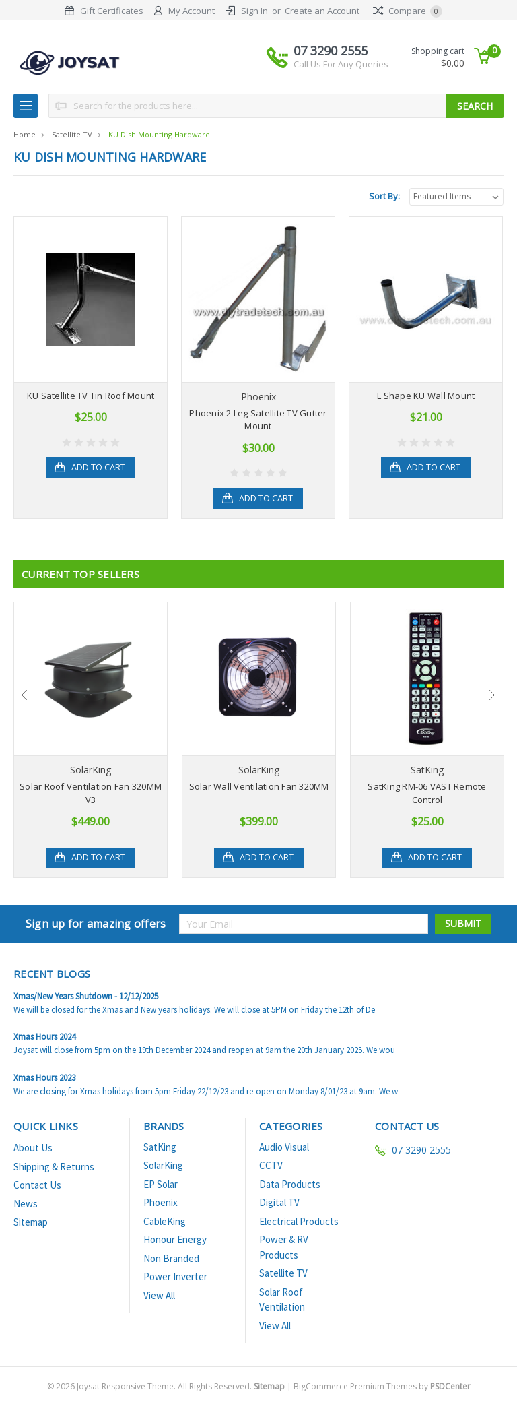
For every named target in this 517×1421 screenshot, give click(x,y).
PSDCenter (450, 1386)
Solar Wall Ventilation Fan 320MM (259, 786)
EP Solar (160, 1184)
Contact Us (37, 1184)
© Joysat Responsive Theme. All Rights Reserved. (167, 1386)
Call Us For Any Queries (341, 64)
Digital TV (279, 1202)
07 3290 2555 (341, 56)
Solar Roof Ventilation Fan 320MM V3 (91, 793)
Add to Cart (99, 468)
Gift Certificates (111, 11)
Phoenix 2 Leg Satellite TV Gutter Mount (257, 420)
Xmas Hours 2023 (44, 1077)
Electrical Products (299, 1221)
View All (159, 1295)
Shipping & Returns (53, 1166)
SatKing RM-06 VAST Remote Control (427, 793)
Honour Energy (175, 1239)
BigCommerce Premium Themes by (382, 1386)
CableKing (164, 1221)
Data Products (289, 1184)
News (25, 1203)
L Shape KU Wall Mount (426, 395)
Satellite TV (72, 134)
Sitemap (30, 1221)
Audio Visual (284, 1147)
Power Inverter (175, 1276)
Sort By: (384, 196)
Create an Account (322, 11)
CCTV (271, 1165)
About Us (33, 1147)
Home (24, 134)
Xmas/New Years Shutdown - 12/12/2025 (85, 996)
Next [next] (493, 695)
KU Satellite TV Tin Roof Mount (91, 395)
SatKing (159, 1147)
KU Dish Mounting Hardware (159, 134)
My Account (191, 11)
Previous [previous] (24, 695)
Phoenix (160, 1202)
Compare (407, 11)
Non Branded (171, 1258)
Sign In (254, 11)
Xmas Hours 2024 (44, 1036)
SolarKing (163, 1165)
